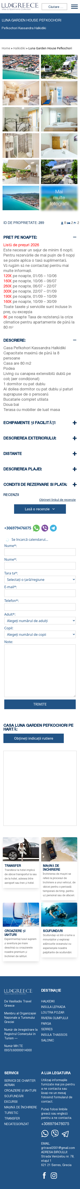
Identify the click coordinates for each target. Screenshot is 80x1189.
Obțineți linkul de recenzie (57, 500)
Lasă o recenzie (40, 509)
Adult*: (40, 617)
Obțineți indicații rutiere (33, 738)
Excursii (10, 1102)
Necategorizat (16, 1124)
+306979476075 (17, 528)
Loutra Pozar (52, 1012)
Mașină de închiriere (20, 1107)
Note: (40, 669)
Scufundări (13, 1096)
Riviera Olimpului (54, 1018)
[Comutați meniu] (74, 7)
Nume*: (40, 548)
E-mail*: (40, 590)
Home (6, 48)
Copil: (40, 631)
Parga (46, 1024)
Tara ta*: (40, 576)
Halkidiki (19, 48)
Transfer (12, 1118)
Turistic (11, 1113)
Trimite (40, 704)
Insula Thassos (54, 1035)
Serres (47, 1029)
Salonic (47, 1040)
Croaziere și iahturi (20, 1090)
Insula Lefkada (53, 1007)
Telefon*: (40, 603)
